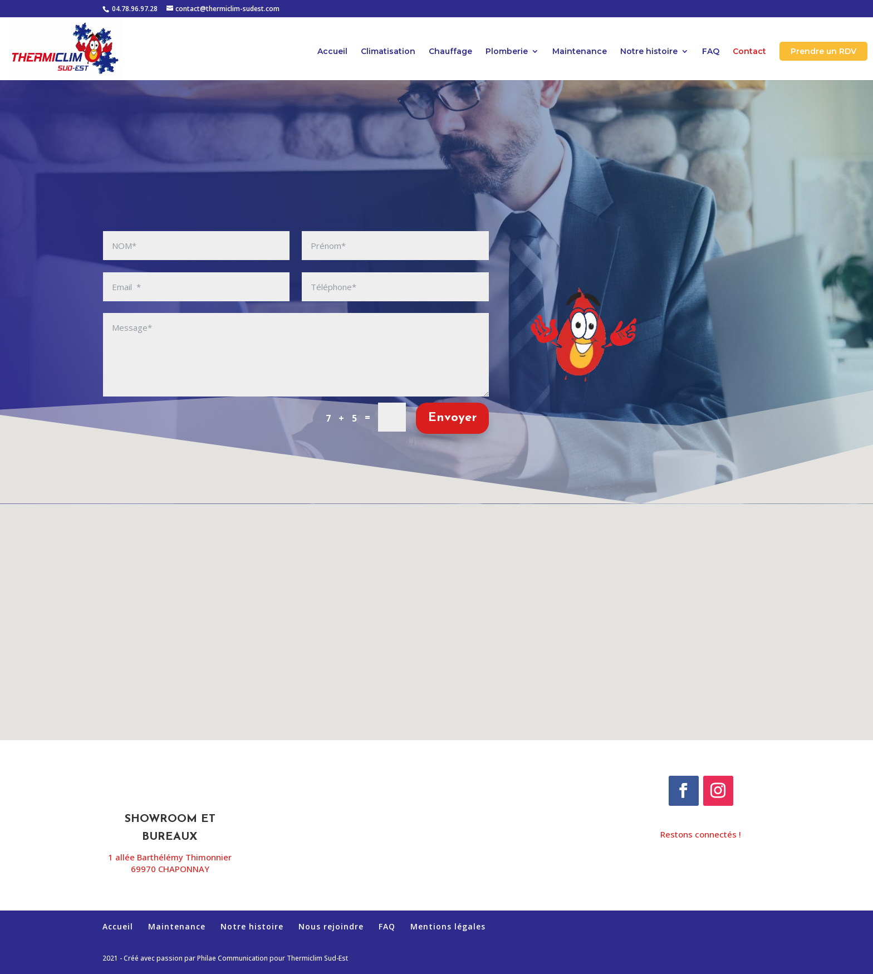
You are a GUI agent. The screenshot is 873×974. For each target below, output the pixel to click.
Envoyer (452, 418)
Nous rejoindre (331, 926)
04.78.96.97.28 (134, 8)
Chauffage (450, 51)
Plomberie (506, 51)
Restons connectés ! (700, 834)
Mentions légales (447, 926)
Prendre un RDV (823, 51)
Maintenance (579, 51)
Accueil (332, 51)
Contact (749, 51)
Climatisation (388, 51)
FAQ (710, 51)
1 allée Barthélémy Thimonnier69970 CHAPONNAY (170, 862)
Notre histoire (649, 51)
